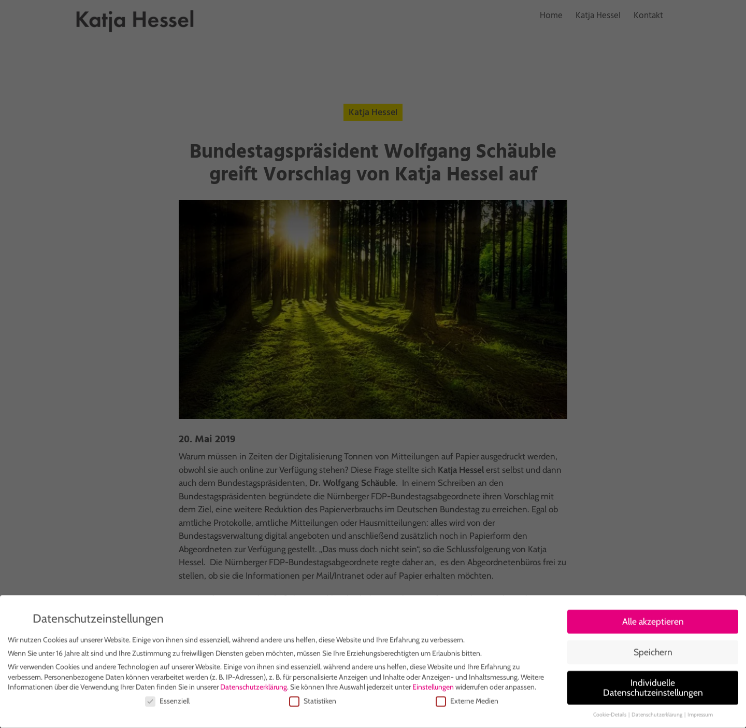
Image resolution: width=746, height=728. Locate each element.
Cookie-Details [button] (610, 717)
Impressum (700, 717)
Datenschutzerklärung (253, 689)
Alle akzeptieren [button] (653, 623)
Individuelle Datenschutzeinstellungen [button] (653, 690)
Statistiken (312, 703)
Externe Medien (467, 703)
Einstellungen (433, 689)
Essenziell (167, 703)
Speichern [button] (653, 654)
